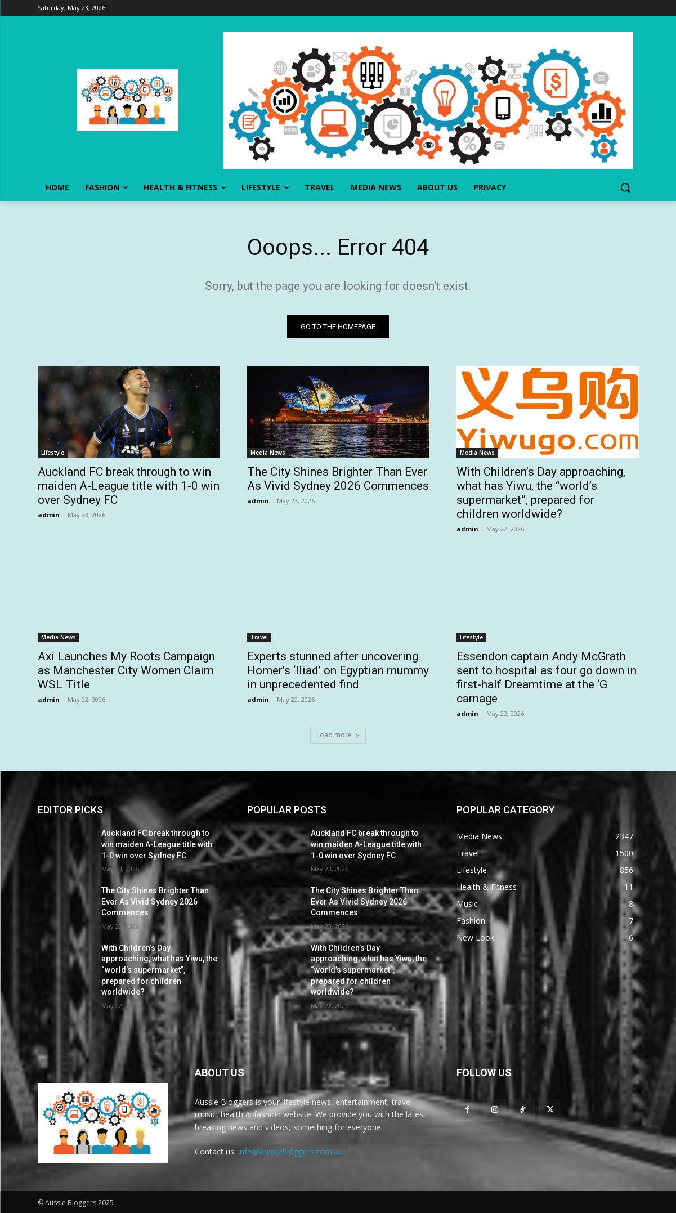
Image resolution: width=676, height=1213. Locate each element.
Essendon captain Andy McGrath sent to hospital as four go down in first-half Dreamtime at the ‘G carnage (546, 677)
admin (49, 515)
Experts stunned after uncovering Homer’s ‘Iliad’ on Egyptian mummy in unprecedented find (338, 670)
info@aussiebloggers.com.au (290, 1151)
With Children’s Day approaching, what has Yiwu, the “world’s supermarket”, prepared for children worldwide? (540, 493)
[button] (625, 187)
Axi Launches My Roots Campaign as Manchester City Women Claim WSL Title (126, 670)
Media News (267, 452)
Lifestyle (52, 452)
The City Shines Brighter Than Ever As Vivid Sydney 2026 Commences (338, 479)
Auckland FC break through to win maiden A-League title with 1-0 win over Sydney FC (129, 486)
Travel (259, 637)
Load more (338, 735)
